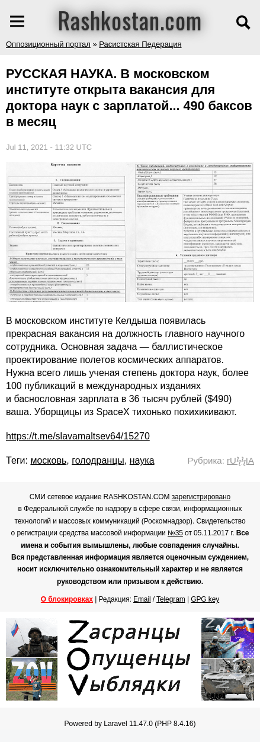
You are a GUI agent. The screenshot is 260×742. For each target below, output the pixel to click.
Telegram (170, 599)
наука (142, 460)
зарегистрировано (201, 497)
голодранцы (98, 460)
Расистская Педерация (140, 44)
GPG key (205, 599)
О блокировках (67, 599)
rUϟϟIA (240, 460)
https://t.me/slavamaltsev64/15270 (78, 436)
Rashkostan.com (130, 19)
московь (48, 460)
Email (142, 599)
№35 (175, 533)
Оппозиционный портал (48, 44)
